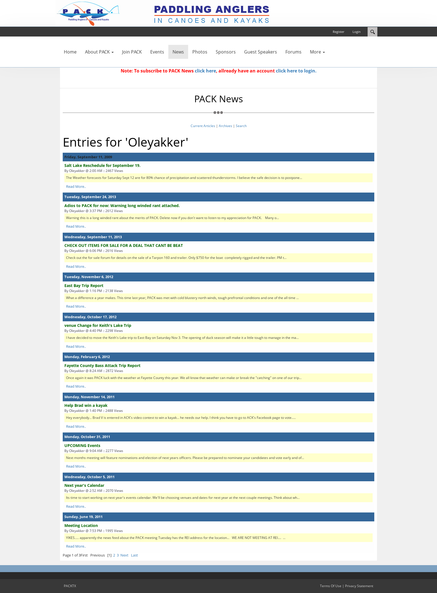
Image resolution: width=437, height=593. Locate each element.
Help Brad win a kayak (86, 405)
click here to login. (296, 71)
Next (124, 555)
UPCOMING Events (82, 445)
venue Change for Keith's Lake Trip (97, 325)
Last (134, 555)
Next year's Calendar (84, 485)
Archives (225, 125)
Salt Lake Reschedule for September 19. (102, 165)
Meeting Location (81, 525)
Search (241, 125)
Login (357, 32)
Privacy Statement (359, 586)
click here (205, 71)
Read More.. (76, 186)
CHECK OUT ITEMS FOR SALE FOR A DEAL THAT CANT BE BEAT (123, 245)
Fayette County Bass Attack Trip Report (102, 365)
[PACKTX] (162, 12)
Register (338, 32)
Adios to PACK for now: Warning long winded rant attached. (122, 205)
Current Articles (203, 125)
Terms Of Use (330, 586)
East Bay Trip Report (83, 285)
